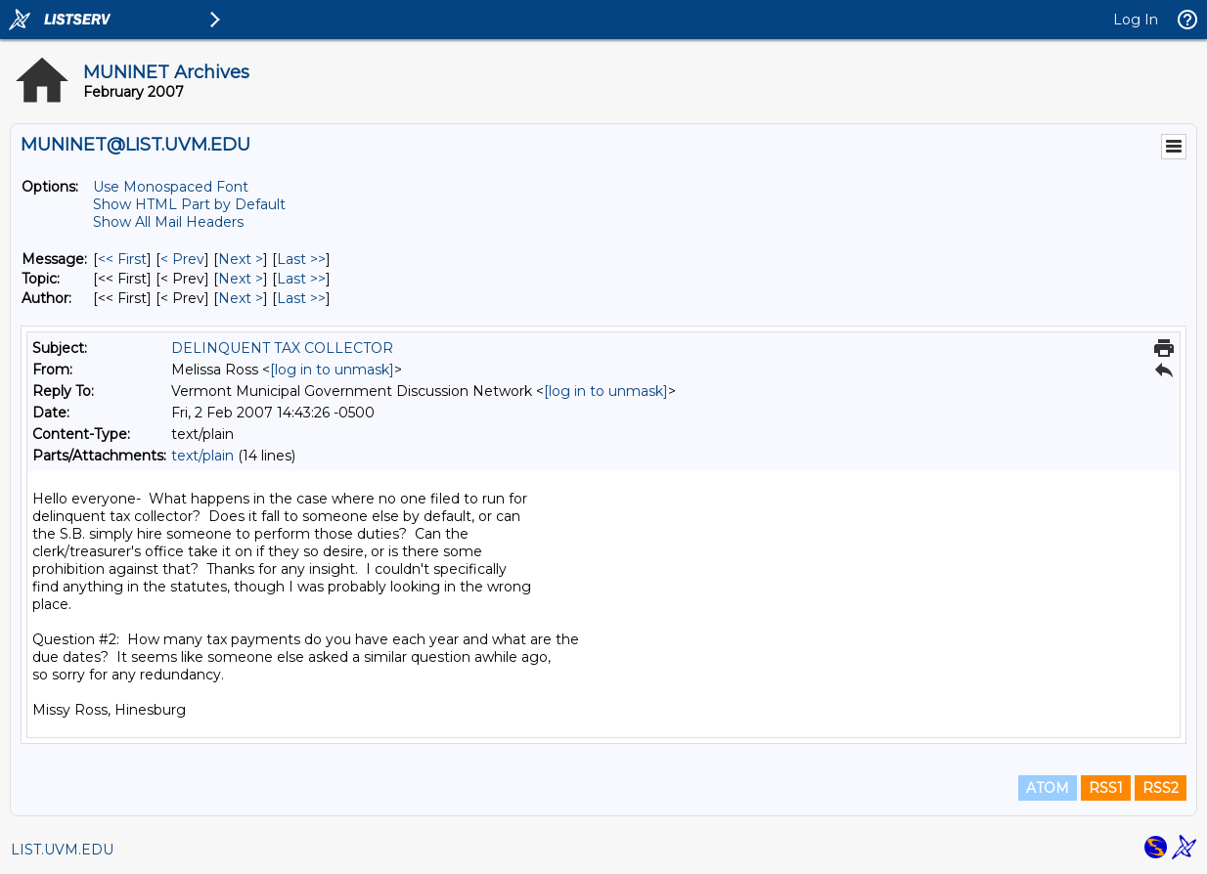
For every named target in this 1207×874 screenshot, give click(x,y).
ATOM (1047, 788)
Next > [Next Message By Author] (240, 298)
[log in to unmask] (332, 369)
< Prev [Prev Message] (182, 259)
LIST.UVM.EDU (62, 849)
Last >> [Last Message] (301, 259)
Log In (1135, 19)
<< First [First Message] (122, 259)
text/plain (202, 455)
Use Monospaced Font (170, 187)
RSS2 (1160, 788)
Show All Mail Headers (168, 222)
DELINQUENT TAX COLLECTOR (282, 348)
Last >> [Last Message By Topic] (301, 278)
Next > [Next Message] (240, 259)
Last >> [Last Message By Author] (301, 298)
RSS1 (1106, 788)
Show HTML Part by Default (189, 204)
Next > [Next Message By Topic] (240, 278)
